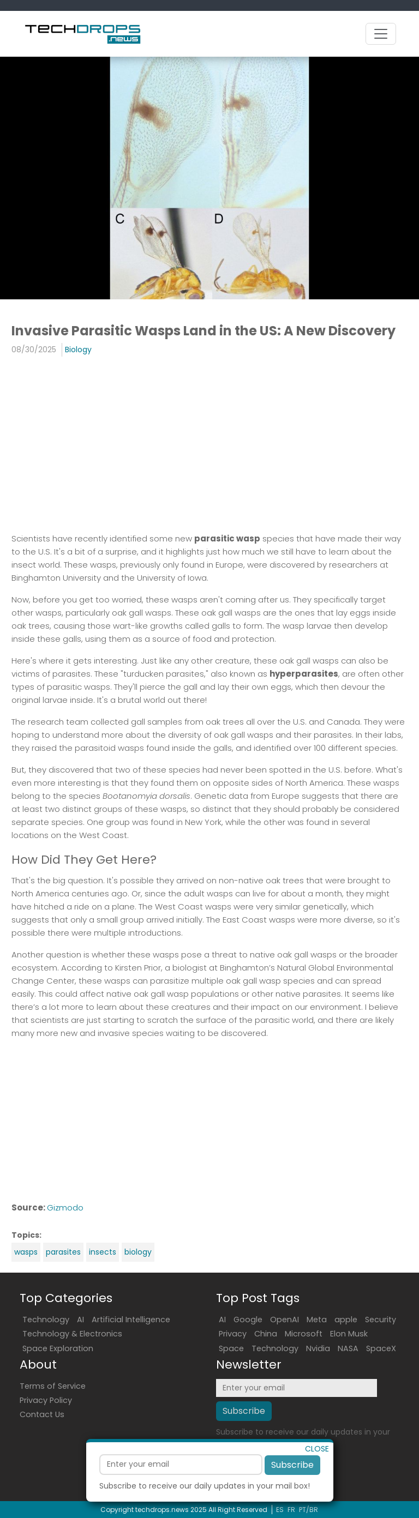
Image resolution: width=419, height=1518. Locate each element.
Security (380, 1319)
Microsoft (303, 1333)
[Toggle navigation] (381, 34)
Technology (45, 1319)
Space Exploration (57, 1348)
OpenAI (284, 1319)
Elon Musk (349, 1333)
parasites (63, 1251)
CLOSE (317, 1468)
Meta (317, 1319)
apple (345, 1319)
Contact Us (42, 1414)
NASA (348, 1348)
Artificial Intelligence (131, 1319)
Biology (78, 349)
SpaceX (381, 1348)
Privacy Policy (46, 1400)
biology (138, 1251)
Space (231, 1348)
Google (248, 1319)
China (265, 1333)
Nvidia (318, 1348)
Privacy (233, 1333)
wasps (26, 1251)
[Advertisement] (209, 444)
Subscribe (292, 1485)
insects (102, 1251)
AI (80, 1319)
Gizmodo (65, 1207)
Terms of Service (53, 1386)
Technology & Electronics (72, 1333)
